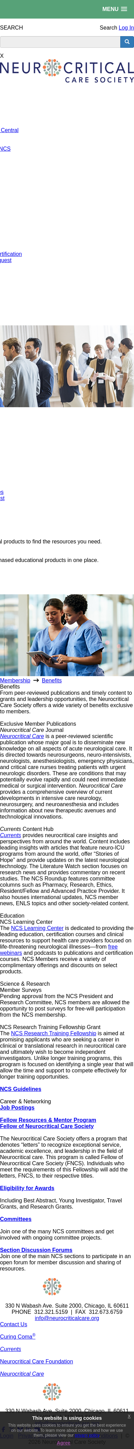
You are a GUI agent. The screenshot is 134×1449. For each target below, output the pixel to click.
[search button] (127, 42)
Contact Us (13, 1324)
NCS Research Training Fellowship (53, 1033)
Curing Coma (17, 1337)
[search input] (60, 42)
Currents (10, 835)
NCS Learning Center (37, 928)
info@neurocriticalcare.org (67, 1318)
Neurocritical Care (22, 736)
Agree (63, 1443)
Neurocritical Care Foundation (36, 1361)
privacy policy (87, 1435)
